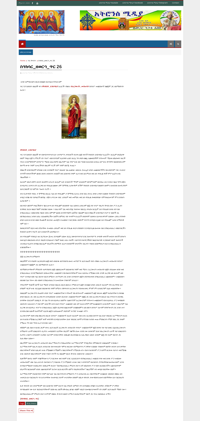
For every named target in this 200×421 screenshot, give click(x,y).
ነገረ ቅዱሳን (32, 60)
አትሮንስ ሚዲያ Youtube (108, 3)
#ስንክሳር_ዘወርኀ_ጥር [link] (29, 398)
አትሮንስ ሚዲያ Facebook (132, 3)
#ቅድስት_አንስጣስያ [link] (50, 86)
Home (22, 60)
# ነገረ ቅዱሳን (31, 403)
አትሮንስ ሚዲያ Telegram (157, 3)
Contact (175, 3)
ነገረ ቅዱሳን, (48, 73)
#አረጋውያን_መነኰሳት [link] (80, 86)
